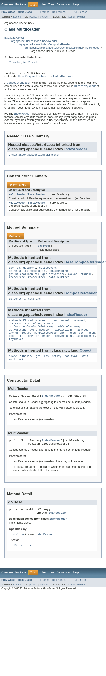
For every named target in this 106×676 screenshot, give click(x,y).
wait (85, 366)
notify (56, 366)
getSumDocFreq (59, 276)
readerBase (17, 283)
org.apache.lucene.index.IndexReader (34, 41)
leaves (26, 341)
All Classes (80, 12)
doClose (43, 250)
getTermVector (40, 338)
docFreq (14, 272)
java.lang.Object (14, 37)
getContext (17, 305)
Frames (44, 12)
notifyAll (72, 366)
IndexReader (92, 47)
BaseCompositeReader (34, 78)
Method (43, 16)
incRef (14, 341)
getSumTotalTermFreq (24, 280)
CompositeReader (80, 299)
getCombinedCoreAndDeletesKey (31, 334)
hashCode (82, 338)
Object (85, 360)
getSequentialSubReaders (27, 276)
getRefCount (17, 338)
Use (43, 4)
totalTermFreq (59, 283)
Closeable (15, 62)
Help (76, 4)
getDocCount (48, 272)
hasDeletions (62, 338)
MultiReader (17, 197)
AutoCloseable (31, 62)
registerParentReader (34, 345)
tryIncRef (16, 349)
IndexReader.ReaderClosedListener (34, 157)
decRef (64, 327)
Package (20, 4)
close (53, 327)
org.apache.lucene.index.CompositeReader (44, 44)
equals (48, 331)
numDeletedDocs (45, 341)
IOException (58, 527)
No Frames (59, 12)
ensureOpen (33, 331)
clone (13, 366)
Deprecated (64, 4)
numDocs (86, 280)
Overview (7, 4)
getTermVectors (53, 280)
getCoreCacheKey (69, 334)
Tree (51, 4)
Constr (33, 16)
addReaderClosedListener (27, 327)
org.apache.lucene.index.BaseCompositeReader (54, 47)
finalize (26, 366)
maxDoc (72, 280)
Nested (17, 16)
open (63, 341)
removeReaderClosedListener (74, 345)
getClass (42, 366)
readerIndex (36, 283)
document (29, 272)
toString (34, 305)
